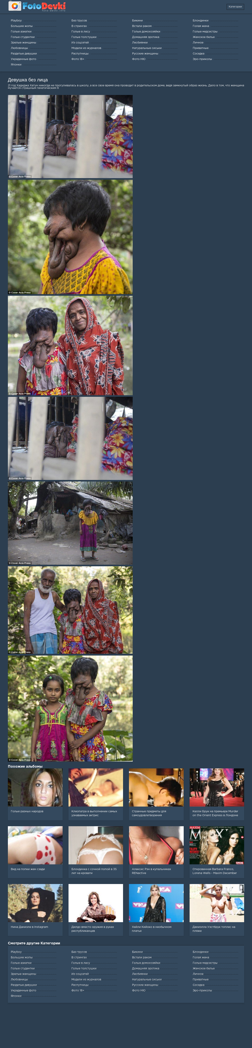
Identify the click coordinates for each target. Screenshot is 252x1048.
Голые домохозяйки (146, 963)
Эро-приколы (202, 990)
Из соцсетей (80, 974)
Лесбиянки (140, 974)
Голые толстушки (83, 968)
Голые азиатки (21, 963)
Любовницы (19, 979)
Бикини (137, 952)
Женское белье (204, 968)
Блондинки (200, 952)
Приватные (200, 979)
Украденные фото (23, 990)
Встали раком (142, 957)
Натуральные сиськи (147, 979)
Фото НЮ (138, 990)
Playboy (16, 952)
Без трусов (79, 952)
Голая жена (201, 957)
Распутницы (80, 985)
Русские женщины (145, 985)
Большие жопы (22, 957)
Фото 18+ (77, 990)
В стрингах (79, 957)
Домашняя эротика (145, 968)
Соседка (198, 985)
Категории (235, 7)
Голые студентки (23, 968)
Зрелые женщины (23, 974)
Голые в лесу (80, 963)
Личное (198, 974)
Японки (16, 996)
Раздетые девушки (24, 985)
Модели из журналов (86, 979)
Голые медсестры (205, 963)
